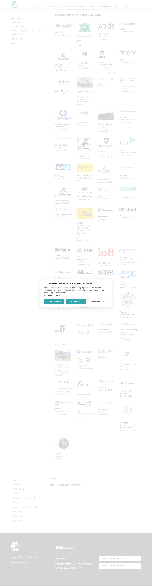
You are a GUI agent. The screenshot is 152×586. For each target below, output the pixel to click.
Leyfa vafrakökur (54, 301)
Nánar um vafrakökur (52, 295)
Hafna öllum (75, 301)
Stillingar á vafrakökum (97, 301)
